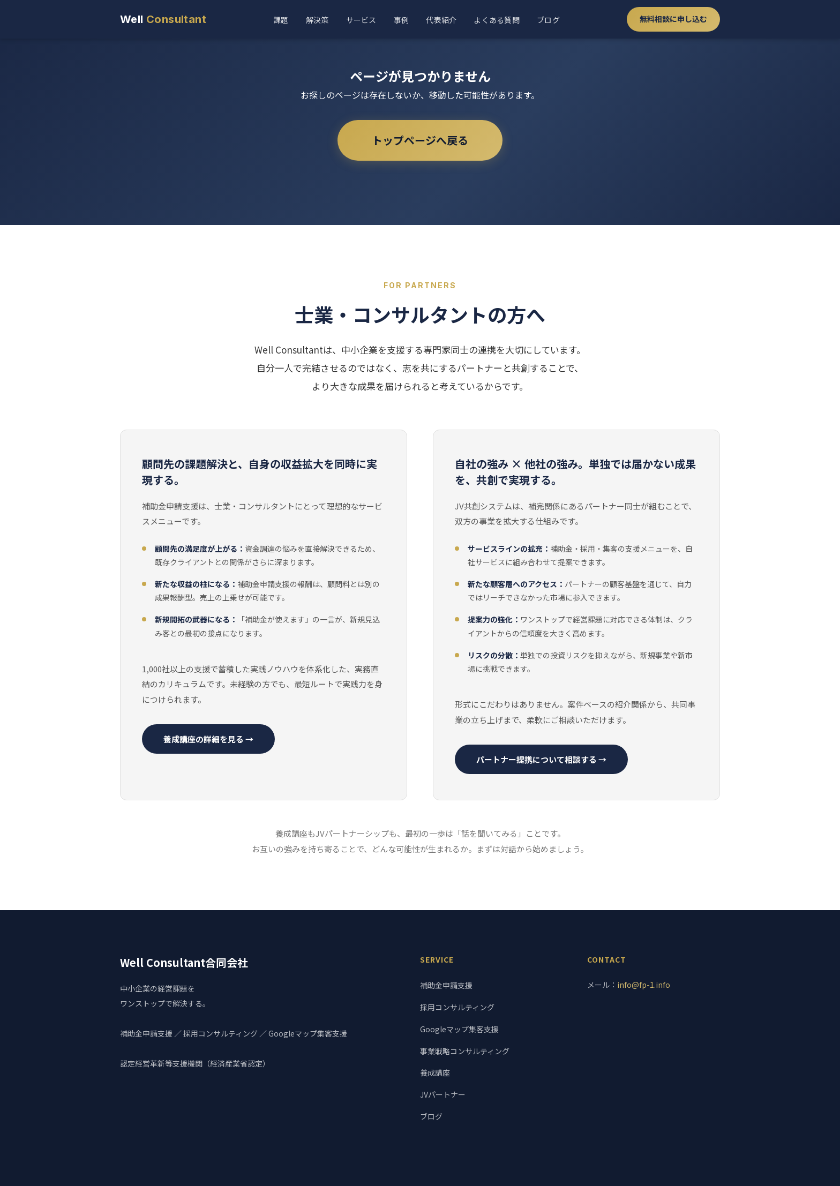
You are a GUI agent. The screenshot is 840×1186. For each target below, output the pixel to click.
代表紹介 (441, 19)
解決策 (317, 19)
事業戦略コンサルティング (464, 1051)
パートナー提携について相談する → (541, 759)
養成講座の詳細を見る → (208, 739)
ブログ (548, 19)
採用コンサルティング (457, 1007)
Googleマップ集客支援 (459, 1029)
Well (163, 19)
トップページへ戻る (420, 140)
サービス (361, 19)
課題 (281, 19)
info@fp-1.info (643, 984)
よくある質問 (497, 19)
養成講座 (435, 1072)
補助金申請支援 (446, 985)
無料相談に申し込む (673, 18)
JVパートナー (443, 1094)
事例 (401, 19)
